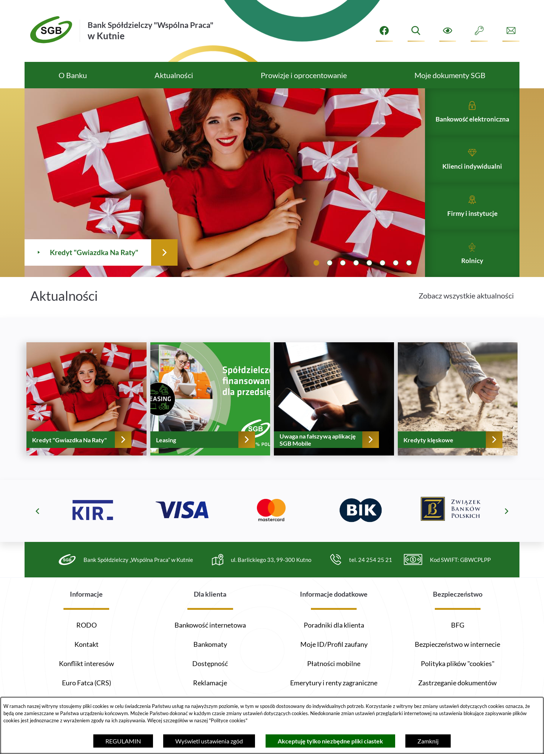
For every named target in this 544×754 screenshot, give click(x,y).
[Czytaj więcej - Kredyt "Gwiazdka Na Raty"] (148, 182)
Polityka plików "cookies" (458, 663)
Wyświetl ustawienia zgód (209, 741)
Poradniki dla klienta (334, 625)
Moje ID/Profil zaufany (334, 644)
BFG (457, 625)
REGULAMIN (123, 741)
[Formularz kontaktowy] (510, 30)
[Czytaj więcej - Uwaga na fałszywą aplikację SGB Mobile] (334, 413)
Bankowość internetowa (210, 625)
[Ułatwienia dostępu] (447, 30)
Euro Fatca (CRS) (86, 683)
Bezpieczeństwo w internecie (457, 644)
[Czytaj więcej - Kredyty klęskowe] (458, 413)
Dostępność (210, 663)
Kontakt (86, 644)
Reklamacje (210, 683)
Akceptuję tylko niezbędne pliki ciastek (330, 741)
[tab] (316, 262)
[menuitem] (73, 75)
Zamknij (428, 741)
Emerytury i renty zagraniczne (333, 683)
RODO (86, 625)
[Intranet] (479, 30)
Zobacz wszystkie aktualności (466, 310)
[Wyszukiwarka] (416, 30)
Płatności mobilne (333, 663)
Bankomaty (210, 644)
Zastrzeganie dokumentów (457, 683)
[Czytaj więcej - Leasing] (210, 413)
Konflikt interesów (86, 663)
